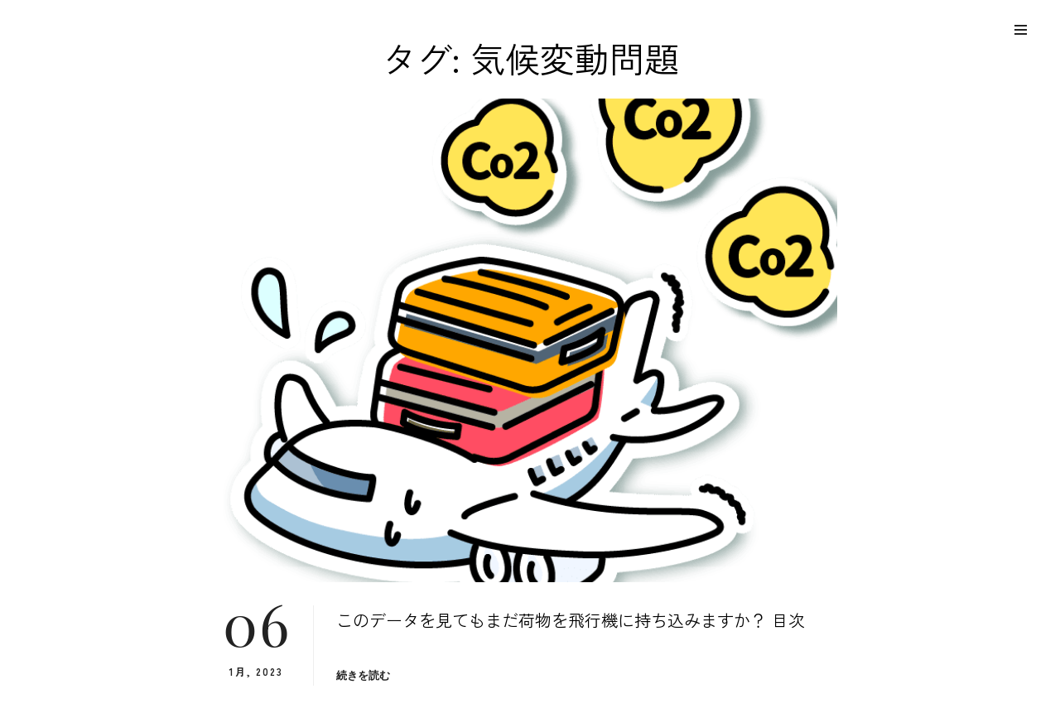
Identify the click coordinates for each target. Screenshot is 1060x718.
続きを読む (363, 675)
